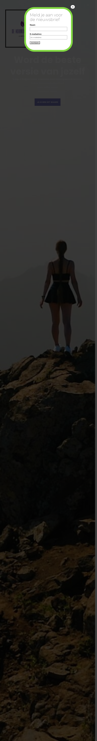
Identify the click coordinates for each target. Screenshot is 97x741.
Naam (32, 25)
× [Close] (73, 7)
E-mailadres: (48, 36)
